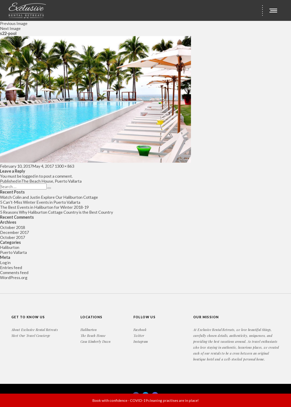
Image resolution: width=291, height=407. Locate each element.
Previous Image (14, 23)
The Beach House (92, 335)
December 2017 (14, 232)
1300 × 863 (64, 166)
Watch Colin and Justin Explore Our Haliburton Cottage (49, 197)
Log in (5, 262)
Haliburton (9, 247)
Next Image (10, 28)
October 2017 (12, 237)
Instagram (140, 341)
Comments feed (14, 272)
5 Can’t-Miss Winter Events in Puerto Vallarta (40, 202)
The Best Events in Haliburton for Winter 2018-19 (44, 207)
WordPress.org (13, 277)
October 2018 (12, 227)
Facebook (139, 330)
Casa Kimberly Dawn (95, 341)
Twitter (138, 335)
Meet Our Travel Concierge (30, 335)
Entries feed (11, 267)
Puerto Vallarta (13, 252)
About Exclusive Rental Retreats (34, 330)
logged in (30, 176)
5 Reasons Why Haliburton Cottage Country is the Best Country (56, 212)
